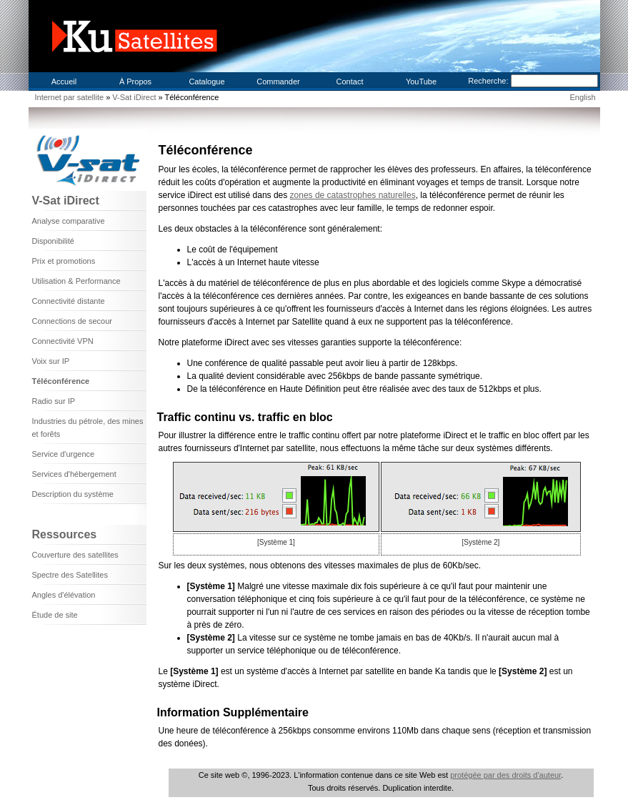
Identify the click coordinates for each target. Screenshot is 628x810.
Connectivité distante (68, 301)
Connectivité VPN (63, 341)
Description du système (73, 494)
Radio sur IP (54, 401)
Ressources (64, 534)
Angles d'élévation (64, 595)
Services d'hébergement (74, 474)
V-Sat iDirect (135, 97)
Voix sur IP (51, 361)
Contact (350, 81)
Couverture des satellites (75, 554)
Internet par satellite (69, 97)
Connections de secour (72, 321)
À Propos (135, 81)
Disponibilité (53, 241)
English (582, 97)
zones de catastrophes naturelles (353, 195)
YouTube (421, 81)
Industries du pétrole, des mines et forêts (88, 427)
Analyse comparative (68, 221)
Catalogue (206, 81)
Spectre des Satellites (70, 575)
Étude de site (55, 615)
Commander (278, 81)
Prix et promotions (64, 261)
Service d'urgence (63, 454)
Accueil (63, 81)
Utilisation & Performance (76, 281)
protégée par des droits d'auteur (505, 775)
